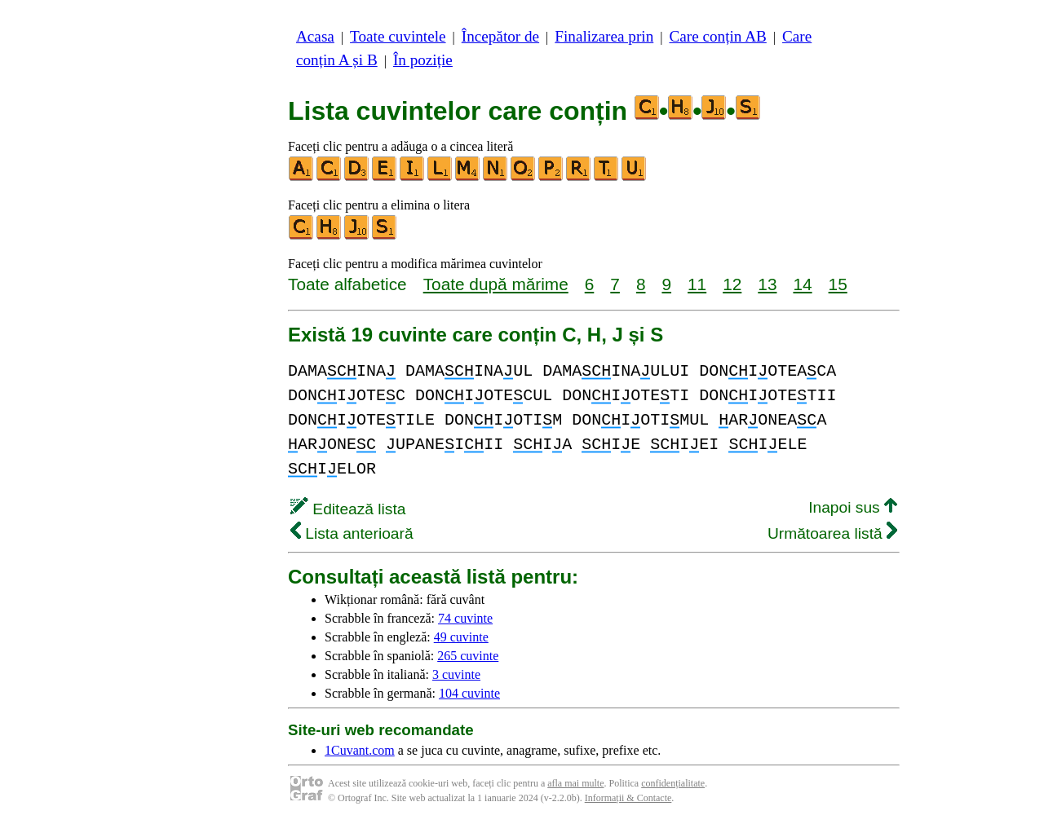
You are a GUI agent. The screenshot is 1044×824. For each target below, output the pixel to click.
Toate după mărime (495, 284)
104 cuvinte (469, 693)
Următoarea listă (832, 533)
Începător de (500, 36)
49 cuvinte (461, 637)
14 (802, 284)
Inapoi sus (852, 507)
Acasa (315, 36)
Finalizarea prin (604, 36)
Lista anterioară (352, 533)
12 (732, 284)
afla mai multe (575, 783)
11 (697, 284)
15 (838, 284)
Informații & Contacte (628, 798)
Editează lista (347, 509)
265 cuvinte (467, 656)
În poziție (423, 59)
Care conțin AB (717, 36)
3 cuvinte (456, 674)
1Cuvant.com (360, 750)
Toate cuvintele (397, 36)
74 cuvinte (465, 618)
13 (767, 284)
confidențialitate (673, 783)
